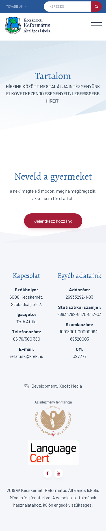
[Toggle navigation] (96, 25)
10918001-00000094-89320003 (79, 331)
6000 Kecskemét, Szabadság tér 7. (26, 297)
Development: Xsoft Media (53, 385)
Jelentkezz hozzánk (53, 221)
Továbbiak (16, 6)
